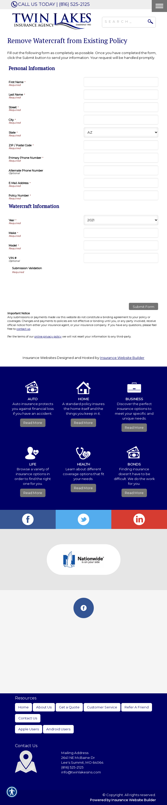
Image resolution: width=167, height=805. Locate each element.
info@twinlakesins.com (81, 772)
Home (23, 707)
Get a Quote (69, 707)
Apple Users (28, 729)
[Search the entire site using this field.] (125, 20)
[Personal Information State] (121, 132)
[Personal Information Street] (121, 107)
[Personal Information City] (121, 120)
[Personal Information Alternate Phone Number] (121, 170)
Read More (32, 423)
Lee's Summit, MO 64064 (82, 762)
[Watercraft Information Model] (121, 245)
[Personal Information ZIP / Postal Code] (121, 145)
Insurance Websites (39, 358)
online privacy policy (48, 336)
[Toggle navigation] (159, 6)
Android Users (58, 729)
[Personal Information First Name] (121, 82)
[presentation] (50, 284)
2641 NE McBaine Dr (78, 758)
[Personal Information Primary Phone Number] (121, 158)
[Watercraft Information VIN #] (121, 258)
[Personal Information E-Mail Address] (121, 183)
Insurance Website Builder (122, 358)
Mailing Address (74, 753)
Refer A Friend (137, 707)
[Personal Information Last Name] (121, 94)
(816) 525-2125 (72, 767)
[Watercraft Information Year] (121, 220)
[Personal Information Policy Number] (121, 195)
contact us (23, 329)
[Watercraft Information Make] (121, 233)
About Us (44, 707)
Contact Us (27, 718)
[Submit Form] (143, 306)
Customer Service (102, 707)
